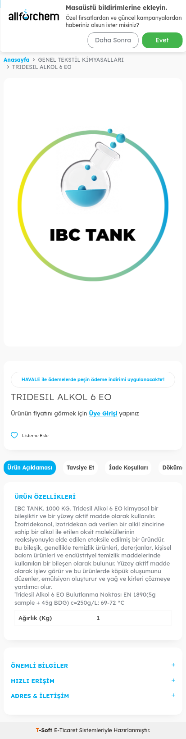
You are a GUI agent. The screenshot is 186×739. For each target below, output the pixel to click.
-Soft (45, 730)
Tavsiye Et (81, 467)
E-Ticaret (65, 730)
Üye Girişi (103, 413)
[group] (93, 212)
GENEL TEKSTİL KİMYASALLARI (81, 59)
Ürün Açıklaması (29, 467)
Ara (167, 41)
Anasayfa (16, 59)
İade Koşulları (128, 467)
